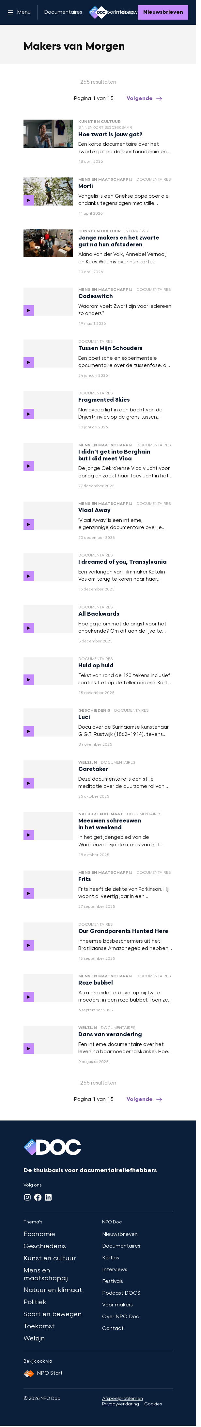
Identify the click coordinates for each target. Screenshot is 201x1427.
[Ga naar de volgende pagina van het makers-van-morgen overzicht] (144, 99)
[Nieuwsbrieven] (163, 12)
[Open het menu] (19, 12)
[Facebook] (38, 1197)
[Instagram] (27, 1197)
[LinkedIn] (48, 1197)
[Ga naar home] (98, 12)
